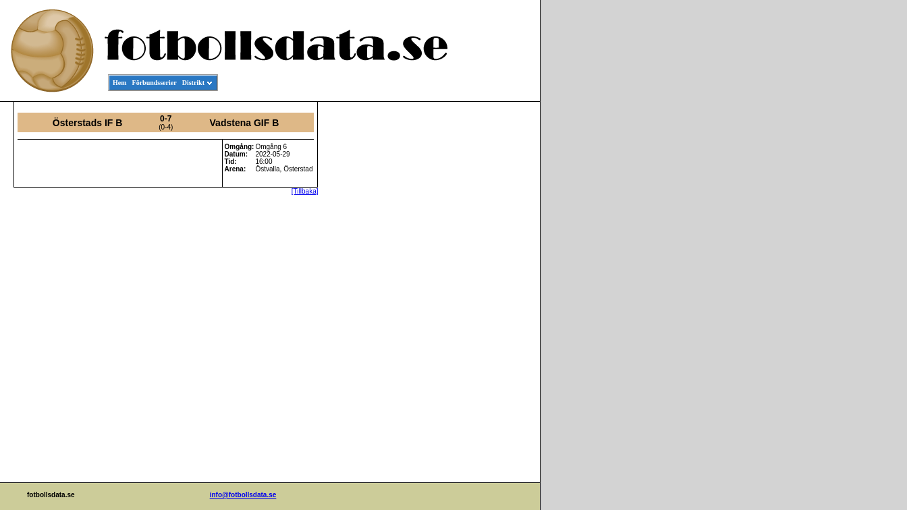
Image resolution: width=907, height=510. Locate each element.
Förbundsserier (154, 82)
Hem (120, 82)
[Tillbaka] (305, 191)
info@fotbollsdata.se (243, 495)
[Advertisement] (479, 307)
